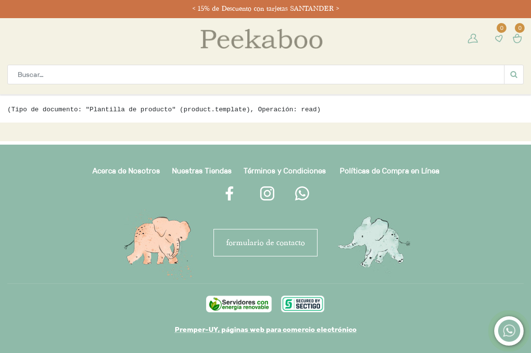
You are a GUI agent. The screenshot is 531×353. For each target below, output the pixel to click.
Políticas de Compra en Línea (389, 171)
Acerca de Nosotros (126, 171)
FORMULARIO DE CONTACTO (265, 242)
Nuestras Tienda (200, 171)
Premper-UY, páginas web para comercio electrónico (266, 329)
